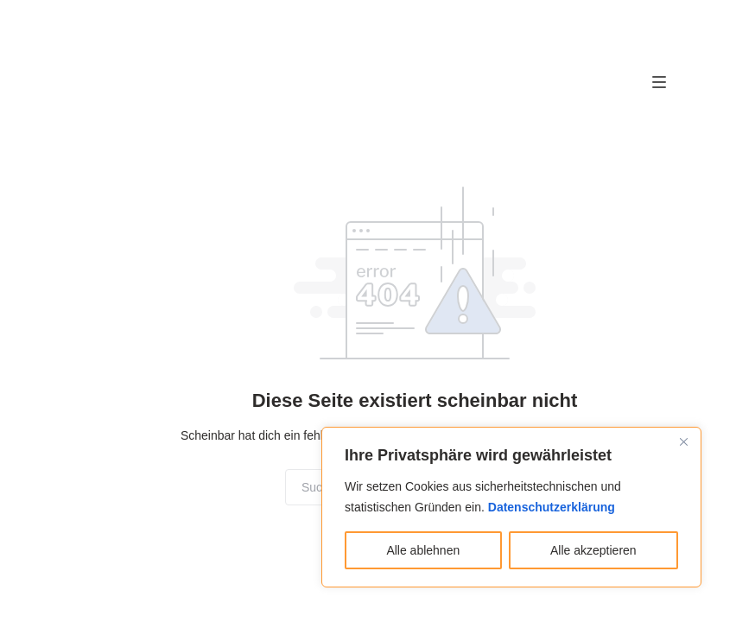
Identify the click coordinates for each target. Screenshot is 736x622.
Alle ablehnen (423, 550)
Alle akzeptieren (593, 550)
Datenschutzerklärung (551, 507)
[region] (511, 507)
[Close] (683, 441)
